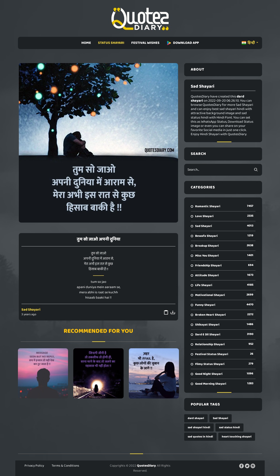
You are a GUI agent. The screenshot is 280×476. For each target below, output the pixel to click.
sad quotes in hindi (200, 436)
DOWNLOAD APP (182, 43)
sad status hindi (229, 427)
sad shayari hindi (199, 427)
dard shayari (196, 418)
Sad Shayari (30, 309)
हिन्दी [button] (249, 43)
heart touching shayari (237, 436)
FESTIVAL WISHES (145, 43)
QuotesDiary (146, 465)
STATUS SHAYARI (111, 43)
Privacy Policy (34, 465)
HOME (86, 43)
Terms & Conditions (65, 465)
